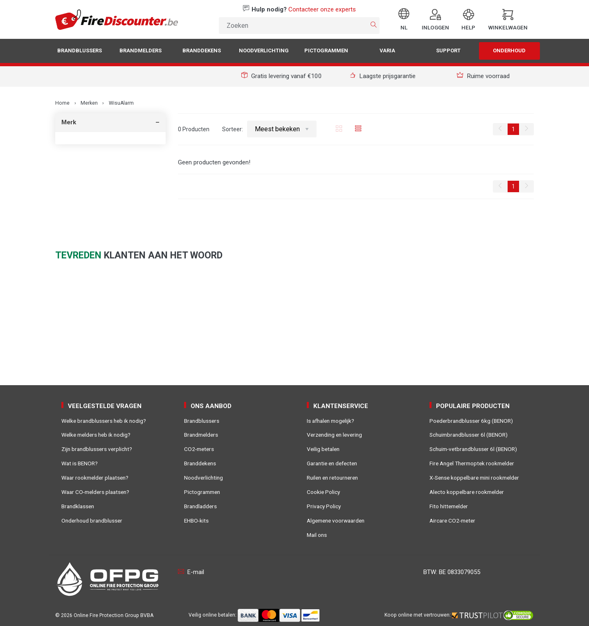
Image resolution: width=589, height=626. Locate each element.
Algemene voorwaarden (335, 520)
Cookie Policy (323, 492)
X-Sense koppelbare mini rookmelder (474, 477)
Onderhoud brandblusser (91, 520)
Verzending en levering (334, 434)
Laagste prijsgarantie (382, 76)
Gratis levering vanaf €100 (281, 76)
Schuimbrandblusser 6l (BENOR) (468, 434)
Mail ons (317, 535)
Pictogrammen (326, 50)
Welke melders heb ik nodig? (95, 434)
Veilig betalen (323, 449)
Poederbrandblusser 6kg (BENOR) (471, 420)
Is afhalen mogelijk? (330, 420)
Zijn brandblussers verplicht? (96, 449)
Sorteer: (269, 129)
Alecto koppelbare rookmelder (466, 492)
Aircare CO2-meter (452, 520)
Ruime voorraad (483, 76)
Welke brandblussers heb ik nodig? (103, 420)
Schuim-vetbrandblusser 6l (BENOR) (473, 449)
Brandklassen (77, 506)
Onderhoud (509, 50)
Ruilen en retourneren (332, 477)
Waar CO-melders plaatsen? (95, 492)
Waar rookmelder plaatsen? (94, 477)
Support (448, 50)
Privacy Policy (324, 506)
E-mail (191, 572)
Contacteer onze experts (322, 9)
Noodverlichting (264, 50)
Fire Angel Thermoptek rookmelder (471, 463)
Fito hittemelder (448, 506)
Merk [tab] (68, 122)
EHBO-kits (196, 520)
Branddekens (201, 50)
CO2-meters (199, 449)
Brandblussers (79, 50)
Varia (387, 50)
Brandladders (200, 506)
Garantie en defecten (332, 463)
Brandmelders (140, 50)
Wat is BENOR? (79, 463)
